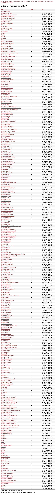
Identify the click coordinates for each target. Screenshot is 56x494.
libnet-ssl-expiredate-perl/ (7, 300)
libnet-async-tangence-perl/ (8, 68)
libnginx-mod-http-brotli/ (7, 400)
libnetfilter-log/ (4, 363)
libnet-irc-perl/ (4, 177)
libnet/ (2, 39)
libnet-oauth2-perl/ (6, 227)
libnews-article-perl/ (6, 380)
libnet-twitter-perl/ (5, 329)
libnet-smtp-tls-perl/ (6, 284)
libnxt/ (2, 488)
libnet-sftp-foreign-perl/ (7, 269)
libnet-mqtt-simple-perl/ (7, 211)
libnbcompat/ (4, 31)
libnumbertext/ (5, 483)
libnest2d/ (3, 38)
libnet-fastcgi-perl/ (5, 123)
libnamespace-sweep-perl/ (8, 18)
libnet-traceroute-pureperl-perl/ (9, 325)
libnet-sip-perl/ (4, 275)
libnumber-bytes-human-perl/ (8, 470)
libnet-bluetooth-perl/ (6, 71)
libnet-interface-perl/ (6, 166)
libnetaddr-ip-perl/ (5, 350)
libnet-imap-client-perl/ (7, 159)
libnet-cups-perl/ (5, 84)
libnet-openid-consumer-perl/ (8, 231)
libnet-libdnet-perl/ (5, 199)
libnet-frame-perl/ (5, 132)
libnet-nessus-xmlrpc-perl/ (7, 216)
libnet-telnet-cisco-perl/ (7, 315)
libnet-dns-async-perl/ (6, 99)
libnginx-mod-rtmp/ (6, 432)
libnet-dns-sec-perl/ (6, 111)
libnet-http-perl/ (5, 146)
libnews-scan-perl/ (6, 385)
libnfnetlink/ (4, 392)
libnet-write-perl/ (5, 340)
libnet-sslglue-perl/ (6, 304)
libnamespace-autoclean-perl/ (8, 14)
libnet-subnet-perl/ (5, 309)
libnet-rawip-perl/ (5, 251)
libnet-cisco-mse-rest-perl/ (7, 79)
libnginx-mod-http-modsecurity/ (9, 415)
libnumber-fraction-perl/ (7, 475)
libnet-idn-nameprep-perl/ (7, 156)
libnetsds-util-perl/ (5, 372)
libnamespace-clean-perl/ (7, 16)
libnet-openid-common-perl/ (8, 229)
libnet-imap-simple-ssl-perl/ (8, 162)
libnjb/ (2, 440)
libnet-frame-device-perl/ (7, 126)
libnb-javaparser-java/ (6, 28)
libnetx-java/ (4, 375)
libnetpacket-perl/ (5, 367)
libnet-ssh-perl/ (5, 297)
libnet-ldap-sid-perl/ (6, 194)
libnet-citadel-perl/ (5, 81)
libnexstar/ (4, 388)
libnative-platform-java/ (7, 23)
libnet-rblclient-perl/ (6, 252)
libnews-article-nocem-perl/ (8, 378)
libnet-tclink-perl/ (5, 314)
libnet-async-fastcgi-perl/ (7, 59)
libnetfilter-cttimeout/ (6, 362)
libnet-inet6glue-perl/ (6, 164)
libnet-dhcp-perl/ (5, 94)
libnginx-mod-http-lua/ (6, 412)
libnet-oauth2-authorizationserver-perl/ (11, 226)
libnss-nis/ (3, 460)
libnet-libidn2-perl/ (5, 204)
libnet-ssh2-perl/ (5, 299)
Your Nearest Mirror (25, 1)
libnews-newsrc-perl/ (6, 382)
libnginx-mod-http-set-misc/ (8, 420)
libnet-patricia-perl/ (6, 241)
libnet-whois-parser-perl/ (7, 335)
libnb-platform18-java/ (6, 29)
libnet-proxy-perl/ (5, 247)
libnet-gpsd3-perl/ (5, 142)
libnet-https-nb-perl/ (6, 149)
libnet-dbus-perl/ (5, 93)
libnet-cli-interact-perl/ (6, 83)
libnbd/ (3, 33)
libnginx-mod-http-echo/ (7, 405)
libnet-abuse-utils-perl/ (7, 41)
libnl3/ (2, 442)
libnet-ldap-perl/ (5, 189)
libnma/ (3, 443)
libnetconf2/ (4, 354)
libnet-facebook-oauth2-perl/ (8, 121)
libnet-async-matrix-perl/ (7, 64)
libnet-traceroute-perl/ (6, 324)
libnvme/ (3, 485)
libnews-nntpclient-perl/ (7, 383)
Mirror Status (8, 1)
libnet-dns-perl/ (5, 104)
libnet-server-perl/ (5, 265)
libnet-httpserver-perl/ (6, 151)
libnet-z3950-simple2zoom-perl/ (9, 345)
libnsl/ (2, 453)
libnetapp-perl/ (5, 352)
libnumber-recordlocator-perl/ (8, 480)
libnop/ (3, 448)
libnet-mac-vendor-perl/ (7, 207)
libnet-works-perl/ (5, 339)
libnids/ (3, 437)
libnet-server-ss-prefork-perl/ (8, 267)
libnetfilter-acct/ (5, 357)
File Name (4, 9)
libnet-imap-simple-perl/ (7, 161)
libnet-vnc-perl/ (5, 332)
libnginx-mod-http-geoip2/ (7, 408)
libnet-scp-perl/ (5, 260)
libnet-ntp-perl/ (5, 222)
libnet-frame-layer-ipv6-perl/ (8, 131)
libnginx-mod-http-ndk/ (7, 417)
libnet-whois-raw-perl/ (6, 337)
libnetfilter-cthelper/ (6, 360)
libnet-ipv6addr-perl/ (6, 176)
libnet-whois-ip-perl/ (6, 334)
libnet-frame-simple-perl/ (7, 134)
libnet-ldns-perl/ (5, 197)
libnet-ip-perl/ (4, 169)
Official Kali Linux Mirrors (7, 2)
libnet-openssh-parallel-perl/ (8, 237)
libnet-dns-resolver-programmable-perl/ (11, 108)
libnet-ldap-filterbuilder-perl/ (8, 187)
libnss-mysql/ (4, 458)
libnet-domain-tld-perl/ (6, 113)
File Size (33, 9)
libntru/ (3, 467)
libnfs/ (2, 393)
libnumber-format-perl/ (7, 473)
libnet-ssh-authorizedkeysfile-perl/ (9, 295)
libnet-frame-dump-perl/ (7, 128)
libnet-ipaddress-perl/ (6, 172)
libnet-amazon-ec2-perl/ (7, 48)
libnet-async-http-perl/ (6, 61)
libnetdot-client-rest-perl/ (7, 355)
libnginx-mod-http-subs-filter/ (8, 423)
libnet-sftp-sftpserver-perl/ (7, 270)
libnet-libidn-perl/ (5, 202)
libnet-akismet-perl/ (6, 46)
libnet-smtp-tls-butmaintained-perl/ (10, 282)
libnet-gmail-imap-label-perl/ (8, 139)
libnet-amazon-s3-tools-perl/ (8, 51)
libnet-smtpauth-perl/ (6, 285)
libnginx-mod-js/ (5, 428)
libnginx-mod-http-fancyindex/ (8, 407)
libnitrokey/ (4, 438)
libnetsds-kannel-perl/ (6, 368)
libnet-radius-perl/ (5, 249)
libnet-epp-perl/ (5, 119)
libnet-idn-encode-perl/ (7, 154)
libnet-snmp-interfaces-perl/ (8, 289)
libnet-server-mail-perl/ (7, 264)
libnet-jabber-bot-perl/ (6, 181)
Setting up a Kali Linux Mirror (45, 1)
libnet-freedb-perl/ (5, 136)
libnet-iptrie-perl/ (5, 174)
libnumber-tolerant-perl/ (7, 482)
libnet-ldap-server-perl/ (7, 191)
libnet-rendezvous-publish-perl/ (9, 255)
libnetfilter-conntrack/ (6, 359)
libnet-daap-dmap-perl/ (7, 88)
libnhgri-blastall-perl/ (6, 433)
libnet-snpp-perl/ (5, 292)
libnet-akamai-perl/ (6, 44)
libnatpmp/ (4, 26)
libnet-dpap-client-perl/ (7, 114)
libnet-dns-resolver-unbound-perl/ (9, 109)
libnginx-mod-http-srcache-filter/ (9, 422)
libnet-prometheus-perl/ (7, 245)
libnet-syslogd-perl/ (6, 312)
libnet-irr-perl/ (4, 179)
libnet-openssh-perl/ (6, 239)
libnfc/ (2, 390)
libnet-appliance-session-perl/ (8, 56)
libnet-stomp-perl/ (5, 307)
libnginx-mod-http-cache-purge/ (9, 402)
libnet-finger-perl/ (5, 124)
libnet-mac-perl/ (5, 206)
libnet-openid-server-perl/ (7, 232)
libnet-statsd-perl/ (5, 305)
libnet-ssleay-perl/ (5, 302)
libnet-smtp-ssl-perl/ (6, 280)
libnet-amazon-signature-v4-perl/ (9, 53)
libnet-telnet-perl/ (5, 317)
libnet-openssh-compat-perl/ (8, 236)
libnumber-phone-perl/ (7, 477)
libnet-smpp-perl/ (5, 277)
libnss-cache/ (4, 455)
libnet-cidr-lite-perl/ (6, 74)
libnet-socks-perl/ (5, 294)
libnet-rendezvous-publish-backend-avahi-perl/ (13, 254)
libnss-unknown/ (5, 463)
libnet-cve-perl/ (5, 86)
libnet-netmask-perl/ (6, 217)
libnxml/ (3, 486)
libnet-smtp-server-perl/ (7, 279)
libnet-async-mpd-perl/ (7, 66)
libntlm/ (3, 465)
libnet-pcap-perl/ (5, 242)
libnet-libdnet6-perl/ (6, 201)
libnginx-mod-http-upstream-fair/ (9, 427)
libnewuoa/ (4, 387)
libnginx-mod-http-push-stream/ (9, 418)
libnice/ (3, 435)
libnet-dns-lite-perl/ (6, 101)
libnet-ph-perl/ (4, 244)
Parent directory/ (5, 11)
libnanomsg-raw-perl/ (6, 19)
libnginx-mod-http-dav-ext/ (8, 403)
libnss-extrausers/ (5, 457)
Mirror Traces (16, 1)
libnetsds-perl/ (4, 370)
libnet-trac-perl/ (5, 322)
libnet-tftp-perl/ (5, 319)
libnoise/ (3, 447)
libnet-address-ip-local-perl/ (8, 43)
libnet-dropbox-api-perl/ (7, 116)
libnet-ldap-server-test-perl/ (8, 192)
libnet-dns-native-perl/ (6, 103)
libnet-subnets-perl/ (6, 310)
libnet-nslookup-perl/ (6, 221)
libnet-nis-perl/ (4, 219)
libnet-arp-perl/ (5, 58)
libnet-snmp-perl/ (5, 290)
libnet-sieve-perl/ (5, 272)
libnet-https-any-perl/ (6, 147)
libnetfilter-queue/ (5, 365)
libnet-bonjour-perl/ (6, 73)
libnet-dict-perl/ (5, 98)
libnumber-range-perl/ (6, 478)
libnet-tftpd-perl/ (5, 320)
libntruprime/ (4, 468)
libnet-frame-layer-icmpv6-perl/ (9, 129)
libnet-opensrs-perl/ (6, 234)
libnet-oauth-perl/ (5, 224)
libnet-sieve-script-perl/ (7, 274)
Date (43, 9)
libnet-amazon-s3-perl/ (7, 49)
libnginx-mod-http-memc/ (7, 413)
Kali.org (2, 1)
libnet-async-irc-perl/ (6, 63)
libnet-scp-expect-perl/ (7, 259)
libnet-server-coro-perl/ (7, 262)
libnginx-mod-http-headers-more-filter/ (10, 410)
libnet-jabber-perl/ (5, 184)
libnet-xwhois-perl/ (6, 344)
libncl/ (2, 34)
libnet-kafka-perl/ (5, 186)
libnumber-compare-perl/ (7, 472)
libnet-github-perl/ (5, 137)
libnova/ (3, 452)
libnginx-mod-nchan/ (6, 430)
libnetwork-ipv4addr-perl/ (7, 374)
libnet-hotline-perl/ (5, 144)
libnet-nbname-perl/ (6, 212)
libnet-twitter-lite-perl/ (6, 327)
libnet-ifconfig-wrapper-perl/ (8, 157)
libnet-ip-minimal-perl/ (6, 167)
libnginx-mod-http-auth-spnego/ (9, 398)
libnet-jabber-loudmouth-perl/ (8, 182)
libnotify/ (3, 450)
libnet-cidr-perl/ (5, 76)
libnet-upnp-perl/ (5, 330)
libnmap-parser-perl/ (6, 445)
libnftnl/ (3, 395)
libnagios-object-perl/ (6, 13)
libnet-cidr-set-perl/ (6, 78)
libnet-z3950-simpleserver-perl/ (9, 347)
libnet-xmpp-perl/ (5, 342)
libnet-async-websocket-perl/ (8, 69)
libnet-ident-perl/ (5, 152)
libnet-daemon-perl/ (6, 89)
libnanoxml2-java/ (5, 21)
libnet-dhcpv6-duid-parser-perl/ (9, 96)
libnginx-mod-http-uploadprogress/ (10, 425)
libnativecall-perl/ (5, 24)
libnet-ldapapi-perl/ (6, 196)
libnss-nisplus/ (4, 462)
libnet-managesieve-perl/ (7, 209)
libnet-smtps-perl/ (5, 287)
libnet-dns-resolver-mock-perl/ (8, 106)
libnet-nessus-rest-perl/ (7, 214)
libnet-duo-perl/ (5, 118)
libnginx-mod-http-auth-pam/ (8, 397)
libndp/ (3, 36)
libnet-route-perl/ (5, 257)
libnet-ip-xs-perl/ (5, 171)
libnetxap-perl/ (5, 377)
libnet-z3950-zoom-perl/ (7, 349)
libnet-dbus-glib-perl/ (6, 91)
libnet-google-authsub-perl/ (8, 141)
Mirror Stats (34, 1)
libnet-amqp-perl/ (5, 54)
